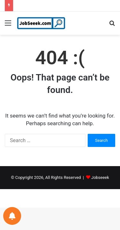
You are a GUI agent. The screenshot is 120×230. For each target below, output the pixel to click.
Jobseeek (100, 177)
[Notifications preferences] (12, 216)
